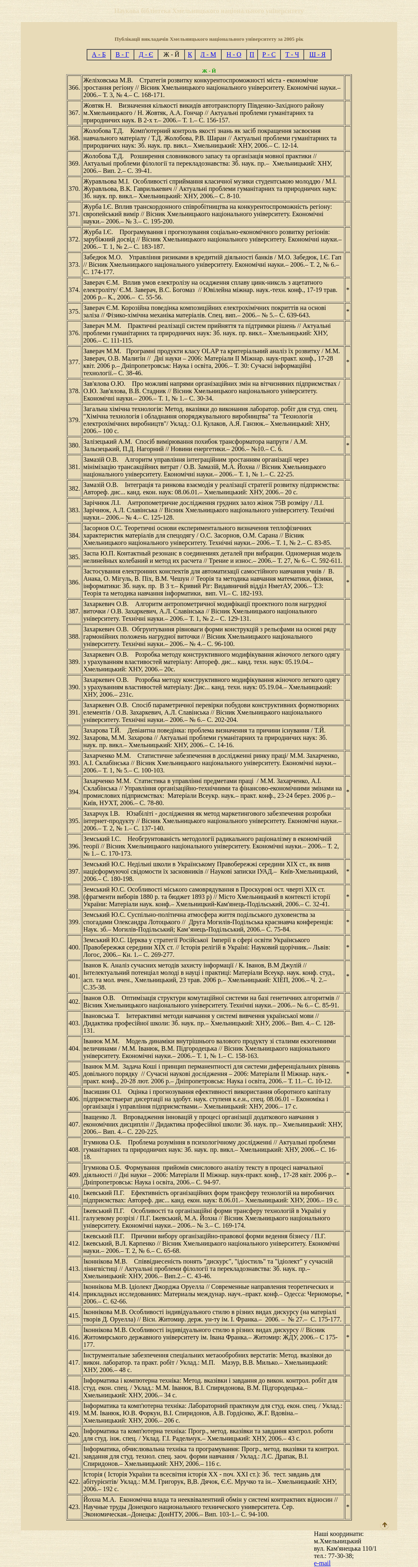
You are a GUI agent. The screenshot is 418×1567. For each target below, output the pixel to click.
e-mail (322, 1563)
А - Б (99, 54)
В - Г (122, 54)
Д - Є (146, 54)
